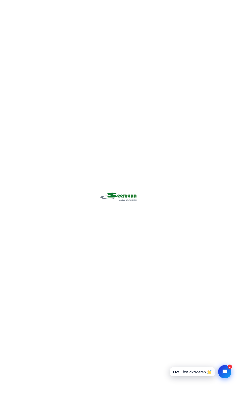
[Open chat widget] (224, 371)
